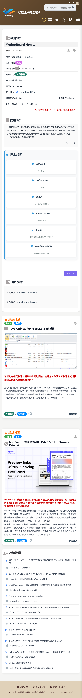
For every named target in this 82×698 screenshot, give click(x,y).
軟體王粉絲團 (57, 686)
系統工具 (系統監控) (24, 56)
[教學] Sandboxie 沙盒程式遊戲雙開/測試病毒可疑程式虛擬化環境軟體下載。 (41, 585)
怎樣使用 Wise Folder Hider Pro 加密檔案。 (27, 596)
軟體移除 (73, 413)
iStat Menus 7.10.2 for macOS (22, 645)
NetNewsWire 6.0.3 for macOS (23, 656)
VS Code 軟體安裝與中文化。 (21, 662)
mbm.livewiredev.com (27, 292)
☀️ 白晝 (71, 2)
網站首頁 (22, 686)
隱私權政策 (39, 686)
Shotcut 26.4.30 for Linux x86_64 (23, 623)
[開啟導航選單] (78, 3)
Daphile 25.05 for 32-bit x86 (21, 634)
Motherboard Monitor (27, 92)
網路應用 (73, 540)
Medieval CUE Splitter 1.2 (20, 567)
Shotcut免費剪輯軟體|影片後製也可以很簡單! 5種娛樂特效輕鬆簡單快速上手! (41, 607)
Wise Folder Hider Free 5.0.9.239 (23, 601)
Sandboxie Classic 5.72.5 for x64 (23, 589)
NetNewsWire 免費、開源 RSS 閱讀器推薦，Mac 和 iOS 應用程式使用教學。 (40, 651)
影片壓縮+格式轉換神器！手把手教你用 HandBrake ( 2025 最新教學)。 (38, 574)
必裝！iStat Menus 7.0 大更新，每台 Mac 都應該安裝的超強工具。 (36, 640)
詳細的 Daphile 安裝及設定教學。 (23, 629)
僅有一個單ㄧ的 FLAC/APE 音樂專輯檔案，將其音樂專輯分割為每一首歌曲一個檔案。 (42, 561)
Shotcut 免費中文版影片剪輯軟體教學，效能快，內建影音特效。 (36, 618)
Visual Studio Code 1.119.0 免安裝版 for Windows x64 (32, 667)
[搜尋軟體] (74, 7)
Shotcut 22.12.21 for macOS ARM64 (25, 612)
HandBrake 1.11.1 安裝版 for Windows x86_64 (29, 578)
